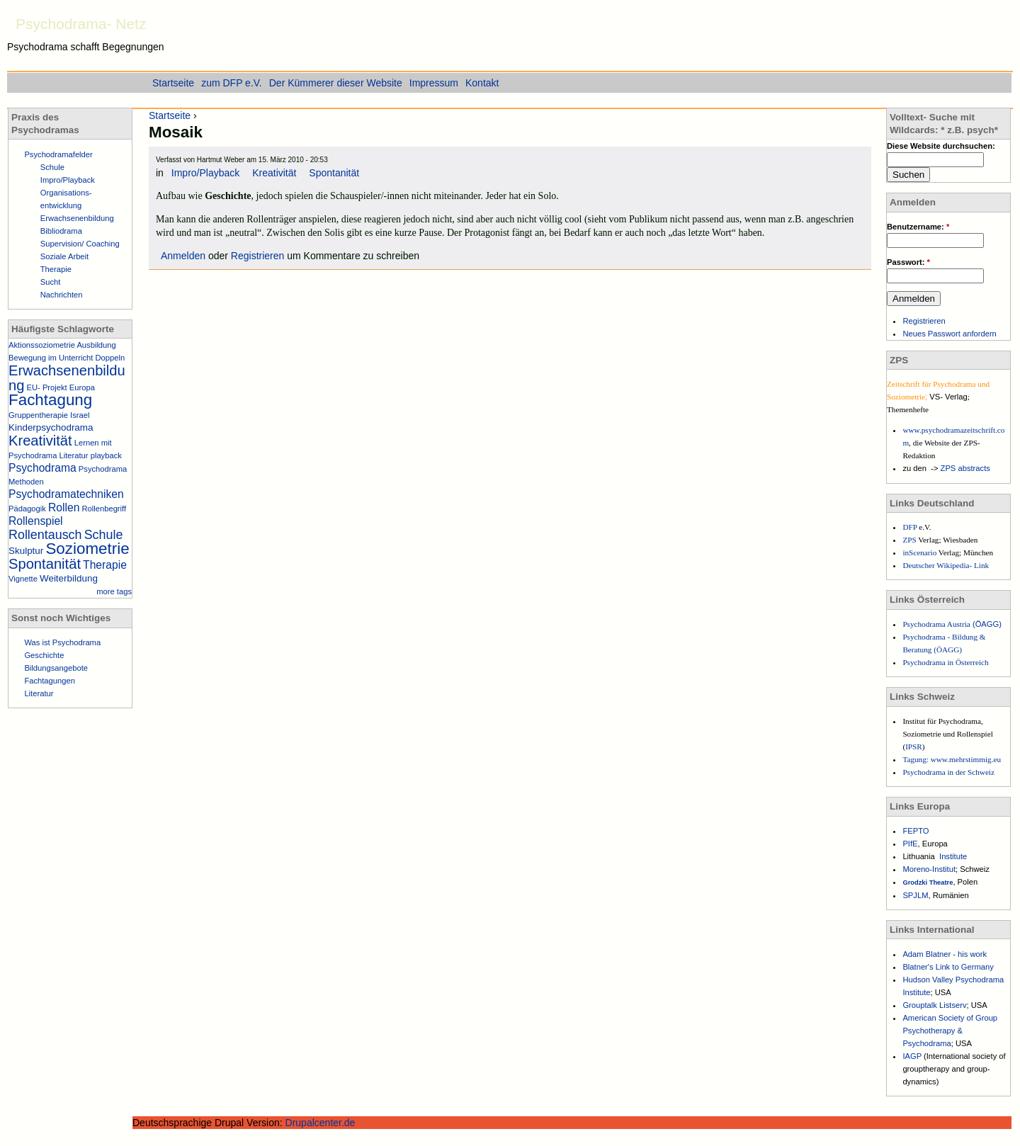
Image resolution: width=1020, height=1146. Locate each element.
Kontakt (482, 83)
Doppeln (110, 357)
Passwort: (908, 262)
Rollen (63, 507)
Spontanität (334, 172)
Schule (52, 167)
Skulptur (25, 550)
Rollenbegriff (103, 508)
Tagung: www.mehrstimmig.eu (951, 759)
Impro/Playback (205, 172)
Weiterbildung (69, 578)
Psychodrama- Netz (81, 24)
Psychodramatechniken (66, 494)
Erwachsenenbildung (77, 218)
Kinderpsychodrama (51, 427)
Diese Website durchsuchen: (941, 146)
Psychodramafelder (58, 154)
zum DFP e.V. (231, 83)
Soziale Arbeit (64, 256)
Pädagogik (27, 508)
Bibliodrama (61, 231)
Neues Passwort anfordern (949, 333)
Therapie (56, 269)
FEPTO (915, 831)
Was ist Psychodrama (62, 642)
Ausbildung (95, 345)
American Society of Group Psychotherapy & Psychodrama (949, 1031)
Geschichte (44, 655)
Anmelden (183, 255)
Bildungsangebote (56, 668)
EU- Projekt (47, 387)
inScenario (920, 552)
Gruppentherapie (38, 415)
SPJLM (915, 895)
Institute (953, 856)
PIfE (909, 843)
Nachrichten (61, 294)
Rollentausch (45, 535)
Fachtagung (50, 400)
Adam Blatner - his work (944, 954)
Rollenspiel (35, 521)
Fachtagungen (49, 680)
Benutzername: (918, 226)
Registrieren (257, 255)
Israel (79, 415)
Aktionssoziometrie (41, 345)
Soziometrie (87, 548)
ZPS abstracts (965, 468)
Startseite (170, 115)
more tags (114, 591)
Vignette (23, 578)
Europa (82, 387)
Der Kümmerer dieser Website (335, 83)
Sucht (50, 282)
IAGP (913, 1056)
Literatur (74, 455)
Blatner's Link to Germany (947, 967)
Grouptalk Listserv (934, 1005)
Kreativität (274, 172)
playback (106, 455)
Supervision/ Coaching (80, 243)
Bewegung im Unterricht (50, 357)
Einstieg (999, 20)
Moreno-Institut (929, 869)
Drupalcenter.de (320, 1122)
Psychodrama (42, 468)
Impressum (433, 83)
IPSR (913, 746)
